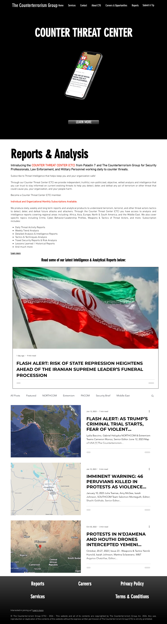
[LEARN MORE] (83, 122)
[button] (152, 396)
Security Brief (103, 395)
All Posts (15, 395)
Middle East (123, 395)
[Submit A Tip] (148, 5)
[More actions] (150, 411)
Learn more (38, 610)
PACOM (85, 395)
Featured (31, 395)
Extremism (69, 395)
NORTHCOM (49, 395)
